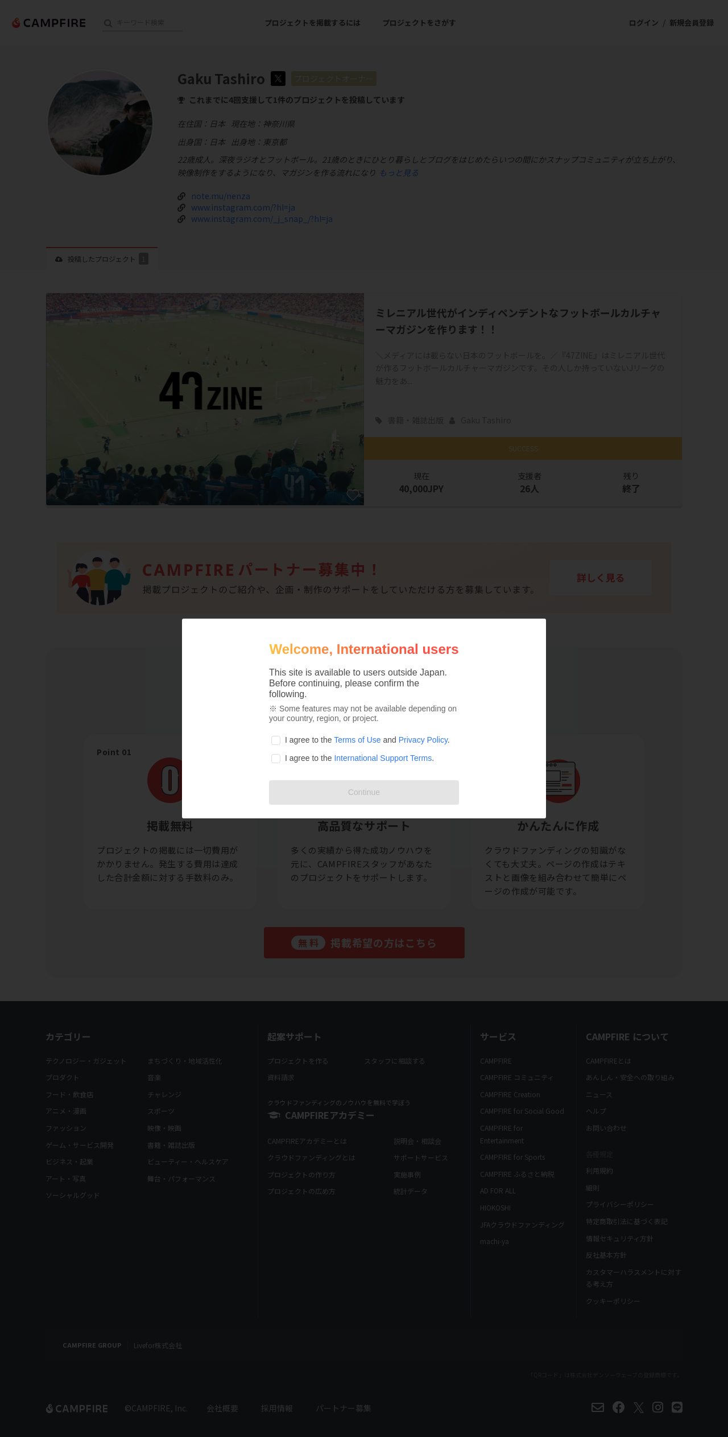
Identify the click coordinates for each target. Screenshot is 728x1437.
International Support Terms (383, 758)
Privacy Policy (423, 739)
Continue (364, 792)
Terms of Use (357, 739)
